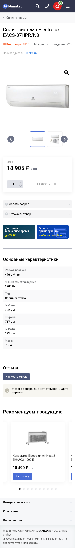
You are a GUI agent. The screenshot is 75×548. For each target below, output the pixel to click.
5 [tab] (36, 489)
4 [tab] (32, 489)
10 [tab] (56, 489)
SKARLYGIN (44, 530)
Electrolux (31, 53)
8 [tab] (48, 489)
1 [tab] (20, 489)
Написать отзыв (16, 376)
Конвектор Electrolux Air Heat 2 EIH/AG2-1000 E (34, 458)
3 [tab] (28, 489)
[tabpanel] (38, 452)
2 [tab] (24, 489)
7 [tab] (44, 489)
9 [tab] (52, 489)
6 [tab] (40, 489)
